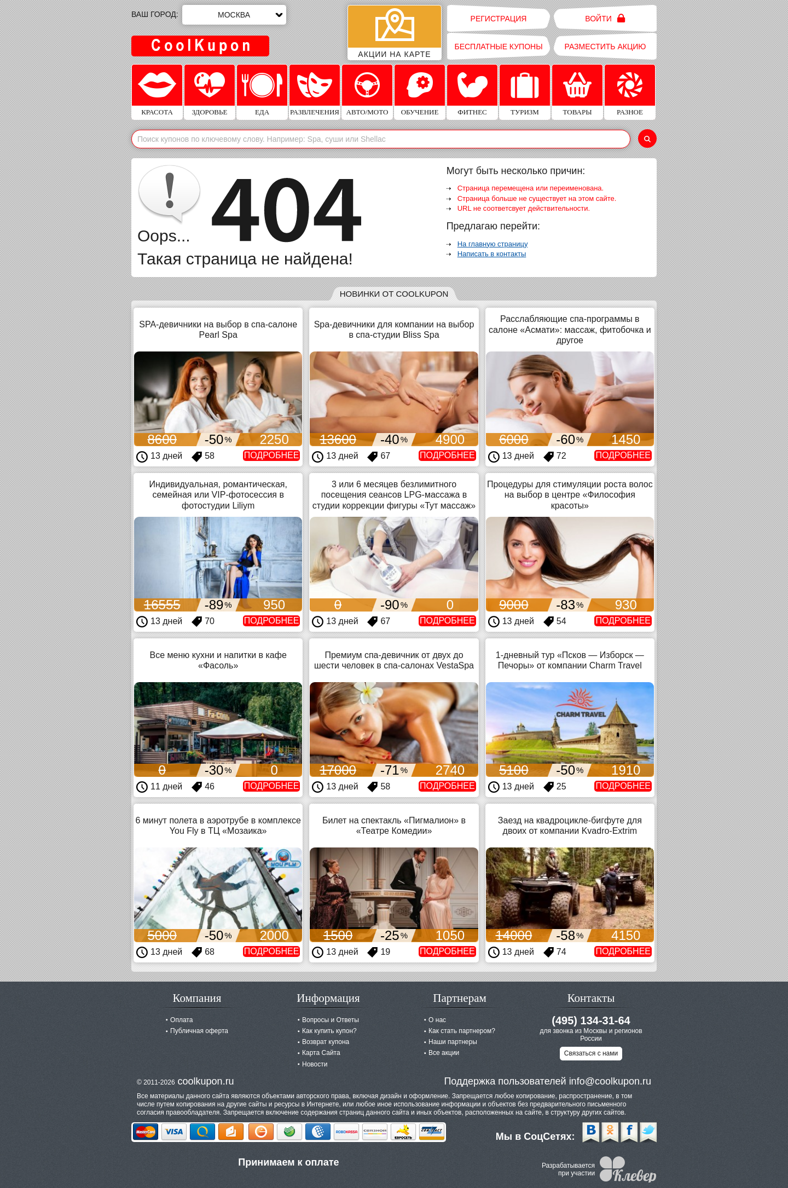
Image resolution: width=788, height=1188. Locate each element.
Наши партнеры (452, 1042)
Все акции (443, 1053)
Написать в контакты (491, 254)
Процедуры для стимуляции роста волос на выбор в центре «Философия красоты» (570, 495)
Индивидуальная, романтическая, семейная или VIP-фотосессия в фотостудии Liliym (218, 495)
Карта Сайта (321, 1053)
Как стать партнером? (461, 1031)
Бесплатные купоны (498, 46)
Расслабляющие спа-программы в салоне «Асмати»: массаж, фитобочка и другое (570, 329)
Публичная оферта (199, 1031)
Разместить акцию (605, 46)
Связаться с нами (591, 1053)
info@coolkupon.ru (610, 1081)
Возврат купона (325, 1042)
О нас (437, 1020)
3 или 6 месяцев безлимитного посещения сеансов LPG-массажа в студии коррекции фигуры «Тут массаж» (394, 495)
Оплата (181, 1020)
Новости (314, 1064)
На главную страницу (492, 244)
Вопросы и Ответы (330, 1020)
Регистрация (499, 18)
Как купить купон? (329, 1031)
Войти (605, 18)
